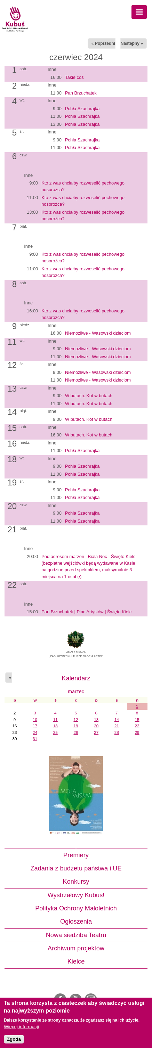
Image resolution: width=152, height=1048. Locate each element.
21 (116, 725)
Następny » (132, 43)
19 (75, 725)
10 (35, 719)
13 (96, 719)
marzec (76, 691)
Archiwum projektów (76, 948)
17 (35, 725)
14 (116, 719)
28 (116, 732)
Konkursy (76, 881)
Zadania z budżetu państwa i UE (75, 868)
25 (55, 732)
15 (137, 719)
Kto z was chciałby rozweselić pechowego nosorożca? (83, 186)
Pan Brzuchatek (81, 93)
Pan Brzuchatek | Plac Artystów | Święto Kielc (86, 611)
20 (96, 725)
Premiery (76, 855)
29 (137, 732)
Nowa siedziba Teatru (76, 935)
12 (75, 719)
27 (96, 732)
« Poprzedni (103, 43)
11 (55, 719)
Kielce (76, 961)
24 (35, 732)
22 (137, 725)
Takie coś (74, 77)
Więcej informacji (21, 1026)
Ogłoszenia (76, 921)
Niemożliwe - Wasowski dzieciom (98, 333)
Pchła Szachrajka (82, 108)
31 (35, 738)
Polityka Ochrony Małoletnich (76, 908)
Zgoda (14, 1039)
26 (75, 732)
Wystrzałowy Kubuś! (76, 895)
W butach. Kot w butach (88, 395)
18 (55, 725)
